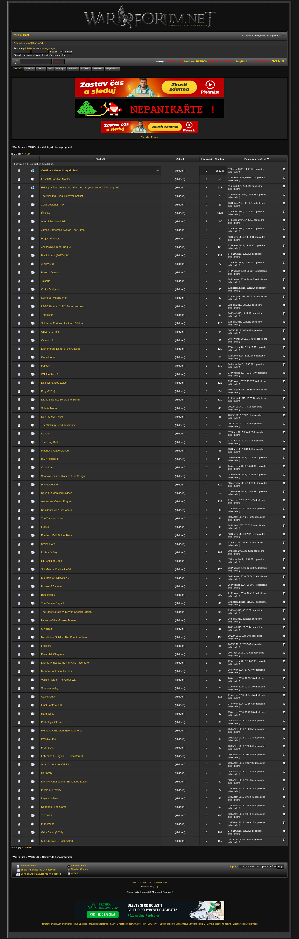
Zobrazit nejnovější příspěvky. (29, 43)
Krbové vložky (252, 924)
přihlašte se (29, 48)
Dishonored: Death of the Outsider (61, 348)
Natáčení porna (105, 924)
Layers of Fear (49, 798)
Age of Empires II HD (53, 221)
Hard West (47, 713)
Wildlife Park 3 (49, 374)
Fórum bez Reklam (149, 137)
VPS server (153, 924)
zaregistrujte (48, 48)
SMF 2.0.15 (136, 882)
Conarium (47, 467)
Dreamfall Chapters (52, 654)
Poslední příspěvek (256, 159)
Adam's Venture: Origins (55, 764)
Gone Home (48, 357)
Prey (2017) (48, 391)
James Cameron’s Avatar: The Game (63, 229)
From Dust (47, 747)
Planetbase (47, 823)
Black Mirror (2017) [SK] (55, 255)
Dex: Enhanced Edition (54, 382)
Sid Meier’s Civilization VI (56, 569)
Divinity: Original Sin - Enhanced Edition (64, 781)
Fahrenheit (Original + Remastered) (62, 756)
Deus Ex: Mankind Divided (56, 492)
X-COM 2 (46, 815)
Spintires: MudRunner (54, 297)
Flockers (46, 645)
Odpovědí (206, 159)
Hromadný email (48, 924)
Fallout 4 (46, 365)
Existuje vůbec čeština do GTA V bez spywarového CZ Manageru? (80, 187)
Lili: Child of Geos (51, 560)
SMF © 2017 (148, 882)
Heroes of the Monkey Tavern (58, 620)
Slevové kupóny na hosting (219, 924)
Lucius (45, 526)
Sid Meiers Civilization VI (55, 577)
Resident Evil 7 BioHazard (56, 510)
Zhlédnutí (219, 159)
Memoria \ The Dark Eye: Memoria (61, 730)
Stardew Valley (50, 688)
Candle (45, 433)
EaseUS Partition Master (55, 179)
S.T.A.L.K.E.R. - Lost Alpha (57, 840)
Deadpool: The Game (53, 806)
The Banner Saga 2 (52, 603)
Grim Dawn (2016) (52, 832)
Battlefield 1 (48, 594)
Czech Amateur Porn (136, 924)
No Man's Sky (49, 552)
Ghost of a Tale (50, 331)
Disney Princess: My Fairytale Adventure (65, 662)
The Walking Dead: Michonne (58, 425)
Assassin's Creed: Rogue (56, 246)
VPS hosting (119, 924)
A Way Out (47, 263)
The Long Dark (50, 442)
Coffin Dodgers (50, 289)
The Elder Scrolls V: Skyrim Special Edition (66, 611)
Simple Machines (160, 882)
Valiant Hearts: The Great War (58, 679)
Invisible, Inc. (49, 739)
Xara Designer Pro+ (53, 204)
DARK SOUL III (50, 459)
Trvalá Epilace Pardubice (85, 924)
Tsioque (45, 280)
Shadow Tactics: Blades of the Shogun (63, 476)
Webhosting (238, 924)
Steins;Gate (48, 544)
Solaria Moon (49, 408)
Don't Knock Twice (52, 416)
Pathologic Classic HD (54, 722)
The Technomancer (52, 518)
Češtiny (45, 213)
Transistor (47, 314)
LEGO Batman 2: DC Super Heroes (62, 306)
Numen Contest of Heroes (56, 671)
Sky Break (47, 628)
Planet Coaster (50, 484)
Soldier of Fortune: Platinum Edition (62, 323)
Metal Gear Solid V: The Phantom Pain (64, 637)
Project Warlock (50, 238)
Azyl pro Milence (64, 924)
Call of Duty (48, 696)
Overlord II (47, 340)
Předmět (100, 159)
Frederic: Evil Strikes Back (56, 535)
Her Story (46, 772)
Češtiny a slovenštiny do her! (59, 170)
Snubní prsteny (167, 924)
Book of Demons (51, 272)
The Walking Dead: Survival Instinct (62, 195)
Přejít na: (233, 866)
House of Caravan (52, 586)
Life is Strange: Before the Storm (60, 399)
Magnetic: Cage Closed (55, 450)
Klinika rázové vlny (183, 924)
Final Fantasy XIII (51, 705)
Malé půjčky (199, 924)
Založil (180, 159)
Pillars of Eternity (51, 790)
